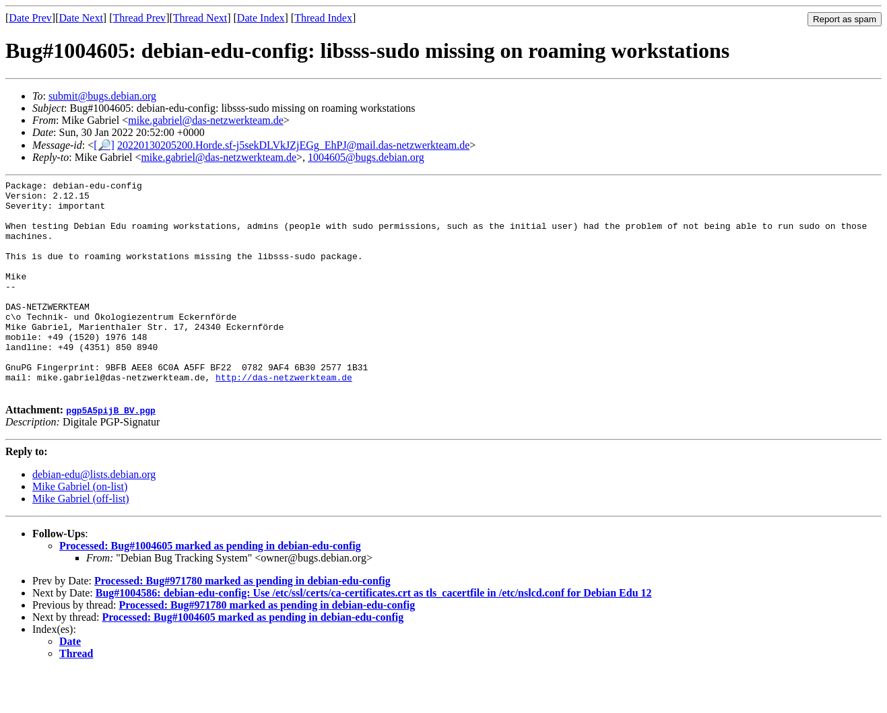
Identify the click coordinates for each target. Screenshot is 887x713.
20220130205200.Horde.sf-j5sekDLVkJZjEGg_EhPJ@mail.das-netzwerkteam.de (293, 145)
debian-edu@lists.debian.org (94, 516)
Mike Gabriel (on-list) (79, 529)
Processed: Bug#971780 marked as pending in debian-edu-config (242, 623)
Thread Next (200, 18)
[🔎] (104, 145)
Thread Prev (139, 18)
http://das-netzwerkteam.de (284, 417)
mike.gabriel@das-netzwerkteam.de (206, 120)
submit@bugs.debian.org (102, 96)
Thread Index (323, 18)
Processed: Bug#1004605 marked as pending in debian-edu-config (210, 588)
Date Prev (30, 18)
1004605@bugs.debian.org (366, 157)
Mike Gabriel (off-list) (80, 541)
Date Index (261, 18)
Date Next (81, 18)
